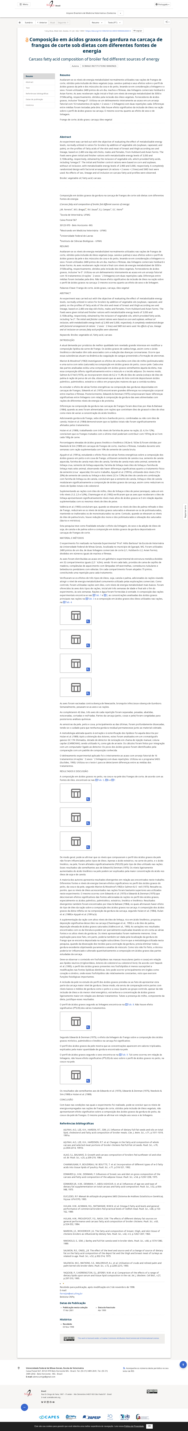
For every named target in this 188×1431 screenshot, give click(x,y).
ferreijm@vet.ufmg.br (71, 1292)
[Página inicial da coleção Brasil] (28, 1395)
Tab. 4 (67, 600)
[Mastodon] (45, 1400)
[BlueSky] (42, 1400)
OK (149, 1426)
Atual (52, 22)
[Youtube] (53, 1400)
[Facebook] (51, 1400)
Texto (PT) (112, 22)
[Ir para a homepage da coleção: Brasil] (81, 4)
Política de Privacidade (134, 1426)
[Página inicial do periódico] (19, 22)
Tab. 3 (89, 597)
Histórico (30, 103)
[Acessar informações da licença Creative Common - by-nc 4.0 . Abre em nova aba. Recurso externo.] (69, 1337)
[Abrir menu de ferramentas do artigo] (24, 1312)
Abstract (29, 80)
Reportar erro (185, 511)
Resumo (95, 22)
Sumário (29, 22)
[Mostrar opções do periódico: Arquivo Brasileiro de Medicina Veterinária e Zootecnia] (121, 13)
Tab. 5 (99, 778)
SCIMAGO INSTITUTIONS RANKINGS (100, 65)
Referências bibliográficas (37, 92)
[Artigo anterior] (41, 22)
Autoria (75, 65)
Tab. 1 (97, 593)
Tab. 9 (123, 1053)
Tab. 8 (129, 1003)
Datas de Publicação (34, 98)
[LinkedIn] (48, 1400)
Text (28, 86)
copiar (137, 30)
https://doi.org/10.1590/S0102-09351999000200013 (108, 31)
